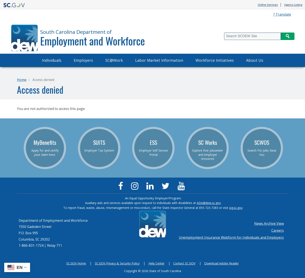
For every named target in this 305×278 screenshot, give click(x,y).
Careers (277, 230)
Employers (83, 60)
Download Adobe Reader (221, 263)
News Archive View (269, 223)
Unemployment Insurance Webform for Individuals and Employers (231, 237)
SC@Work (114, 60)
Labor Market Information (159, 60)
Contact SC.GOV (184, 263)
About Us (254, 60)
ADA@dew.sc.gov (209, 203)
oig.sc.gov (236, 208)
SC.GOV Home (76, 263)
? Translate (282, 14)
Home (21, 79)
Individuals (51, 60)
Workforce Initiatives (214, 60)
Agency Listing (293, 5)
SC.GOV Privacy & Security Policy (117, 263)
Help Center (156, 263)
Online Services (268, 5)
